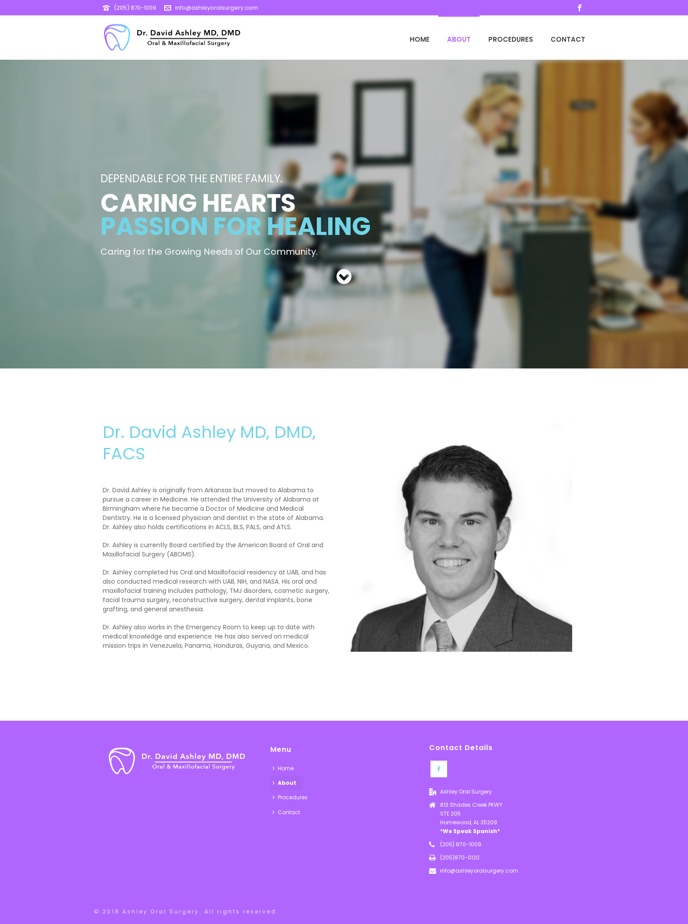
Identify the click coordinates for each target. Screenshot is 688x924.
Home (420, 39)
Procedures (510, 39)
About (459, 39)
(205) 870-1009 (135, 8)
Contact (568, 39)
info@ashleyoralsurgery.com (216, 8)
